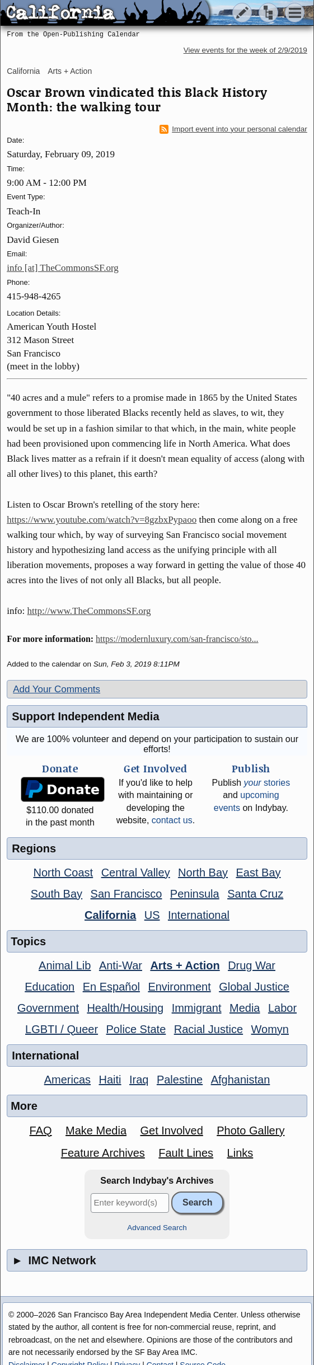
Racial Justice (208, 1029)
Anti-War (120, 965)
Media (244, 1008)
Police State (136, 1029)
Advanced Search (157, 1227)
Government (48, 1008)
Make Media (95, 1130)
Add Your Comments (56, 689)
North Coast (63, 872)
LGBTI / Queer (61, 1029)
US (152, 915)
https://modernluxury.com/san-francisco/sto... (177, 639)
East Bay (258, 872)
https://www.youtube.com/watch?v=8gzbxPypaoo (101, 519)
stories (266, 782)
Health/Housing (125, 1008)
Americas (67, 1079)
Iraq (138, 1079)
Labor (282, 1008)
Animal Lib (65, 965)
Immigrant (197, 1008)
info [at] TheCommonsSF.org (63, 267)
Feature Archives (103, 1153)
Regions (34, 848)
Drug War (251, 965)
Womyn (270, 1029)
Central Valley (135, 872)
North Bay (203, 872)
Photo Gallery (250, 1130)
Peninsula (194, 894)
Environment (179, 987)
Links (240, 1153)
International (198, 915)
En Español (111, 987)
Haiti (110, 1079)
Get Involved (171, 1130)
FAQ (41, 1130)
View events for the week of (245, 50)
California (23, 71)
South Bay (56, 894)
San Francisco (126, 894)
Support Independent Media (85, 716)
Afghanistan (240, 1079)
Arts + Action (70, 71)
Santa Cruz (255, 894)
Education (49, 987)
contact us (172, 820)
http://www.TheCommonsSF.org (89, 611)
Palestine (180, 1079)
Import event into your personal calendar (233, 129)
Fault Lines (185, 1153)
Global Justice (254, 987)
